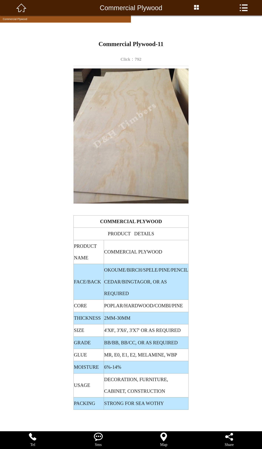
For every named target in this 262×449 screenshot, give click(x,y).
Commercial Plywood (15, 19)
